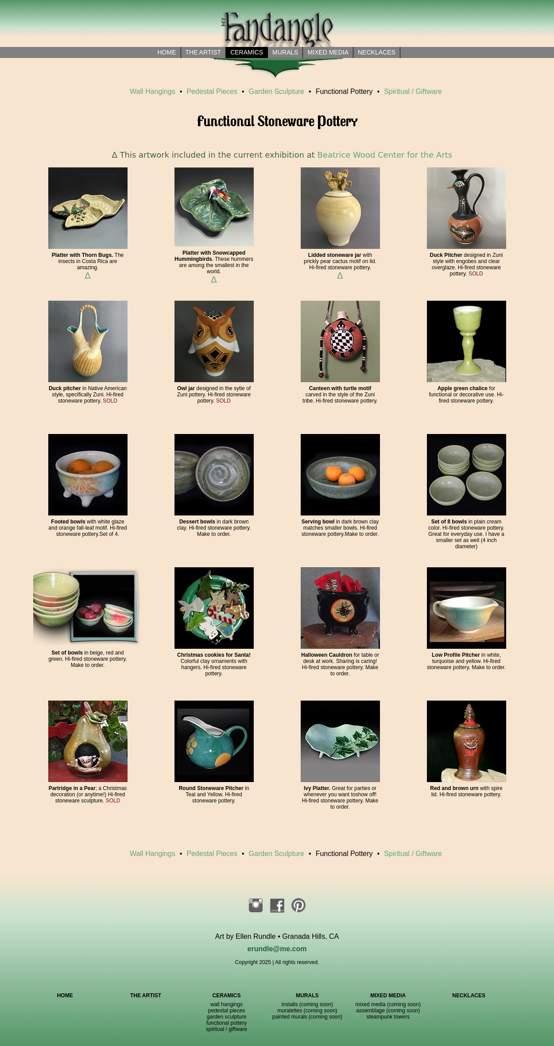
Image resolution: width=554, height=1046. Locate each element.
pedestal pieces (226, 1010)
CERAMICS (226, 995)
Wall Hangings (152, 91)
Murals (285, 52)
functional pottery (226, 1023)
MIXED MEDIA (388, 995)
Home (167, 52)
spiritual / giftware (226, 1029)
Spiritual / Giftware (413, 91)
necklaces (376, 52)
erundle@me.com (277, 949)
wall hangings (226, 1004)
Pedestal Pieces (211, 91)
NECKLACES (468, 995)
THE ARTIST (145, 995)
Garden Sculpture (276, 91)
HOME (65, 995)
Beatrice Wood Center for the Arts (385, 154)
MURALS (307, 995)
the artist (203, 52)
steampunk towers (388, 1017)
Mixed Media (328, 52)
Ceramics (246, 52)
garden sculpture (226, 1017)
